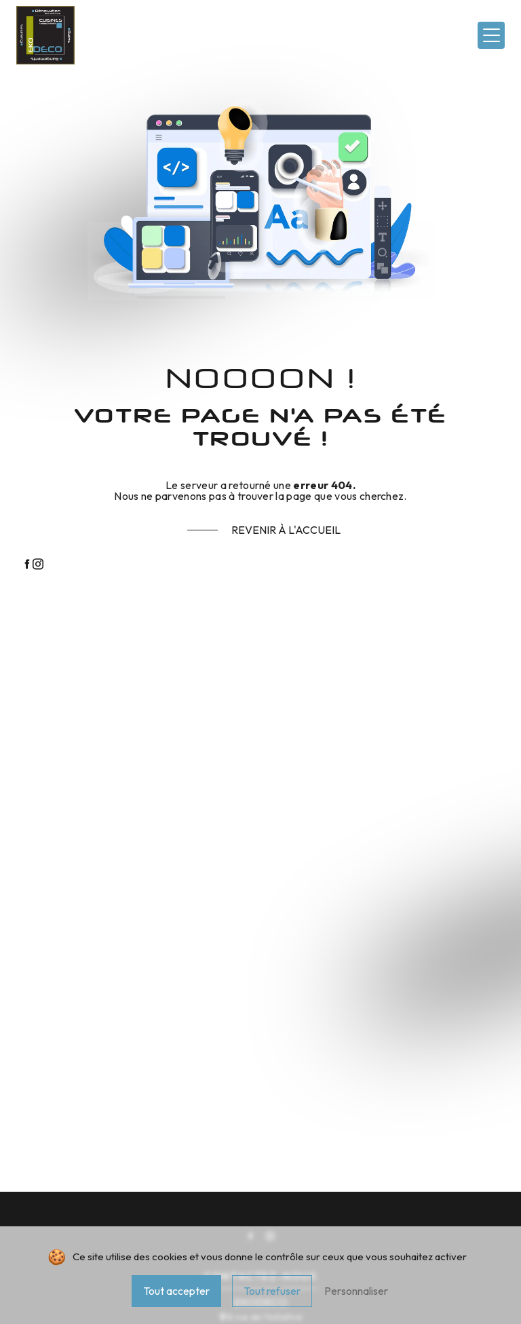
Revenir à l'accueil (286, 530)
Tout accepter (176, 1291)
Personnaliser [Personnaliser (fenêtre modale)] (356, 1291)
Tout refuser (272, 1291)
